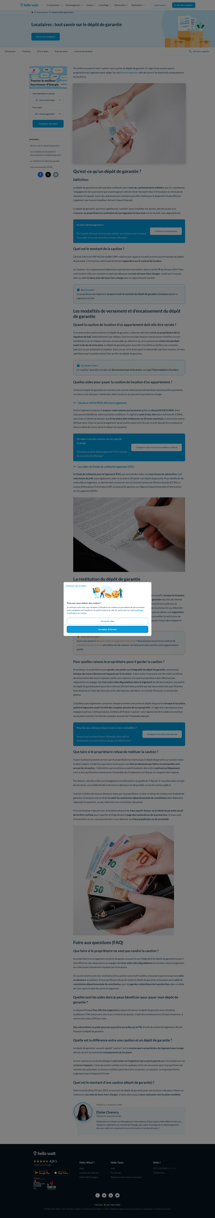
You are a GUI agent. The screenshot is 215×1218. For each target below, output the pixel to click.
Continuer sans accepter (76, 586)
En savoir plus (107, 621)
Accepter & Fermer (107, 629)
